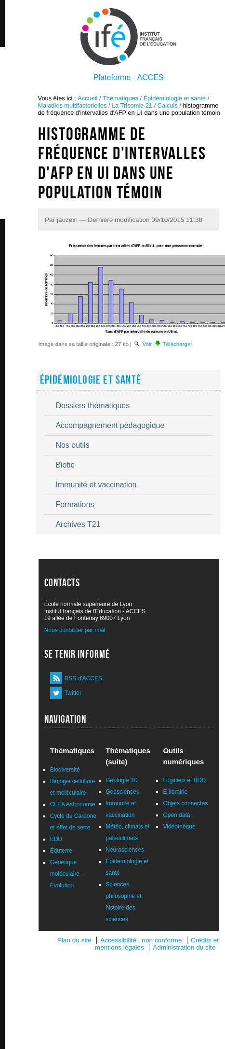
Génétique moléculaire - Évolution (66, 874)
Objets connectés (185, 803)
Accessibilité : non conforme (141, 940)
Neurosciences (125, 849)
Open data (176, 815)
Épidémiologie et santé (175, 98)
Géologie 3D (122, 780)
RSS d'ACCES (83, 678)
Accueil (87, 98)
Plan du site (74, 940)
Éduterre (61, 850)
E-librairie (175, 791)
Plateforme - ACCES (128, 77)
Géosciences (122, 791)
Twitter (73, 693)
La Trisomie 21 (132, 105)
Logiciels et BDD (184, 780)
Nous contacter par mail (75, 630)
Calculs (168, 105)
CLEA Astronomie (72, 804)
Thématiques (120, 98)
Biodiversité (65, 769)
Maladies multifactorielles (72, 105)
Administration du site (184, 947)
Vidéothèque (179, 826)
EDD (56, 839)
